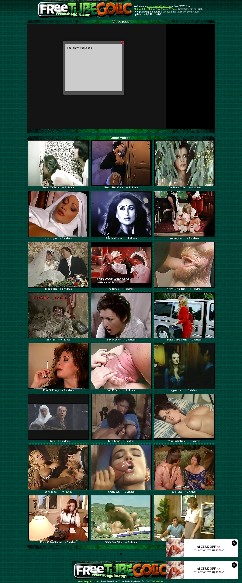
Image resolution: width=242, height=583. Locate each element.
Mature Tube (140, 9)
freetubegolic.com (88, 581)
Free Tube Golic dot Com (159, 6)
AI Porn (173, 9)
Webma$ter (157, 581)
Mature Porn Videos (158, 9)
